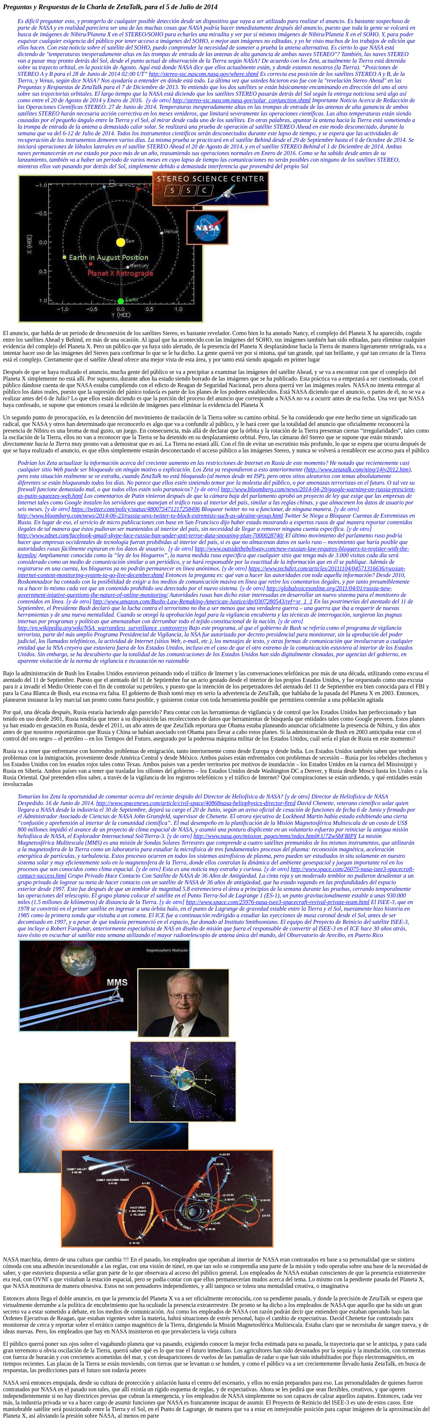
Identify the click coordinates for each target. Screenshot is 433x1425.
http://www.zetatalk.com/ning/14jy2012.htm (357, 469)
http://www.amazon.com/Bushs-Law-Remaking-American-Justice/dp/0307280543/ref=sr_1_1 (202, 601)
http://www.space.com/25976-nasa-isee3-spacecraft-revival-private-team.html (278, 902)
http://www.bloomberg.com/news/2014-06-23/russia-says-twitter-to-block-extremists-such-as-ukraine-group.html (150, 516)
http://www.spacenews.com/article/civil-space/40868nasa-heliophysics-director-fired (195, 803)
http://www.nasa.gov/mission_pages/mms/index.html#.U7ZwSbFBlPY (275, 836)
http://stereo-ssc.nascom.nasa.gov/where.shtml (203, 74)
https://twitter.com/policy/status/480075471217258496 (136, 509)
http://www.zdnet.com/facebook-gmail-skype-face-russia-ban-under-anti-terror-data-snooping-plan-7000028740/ (151, 535)
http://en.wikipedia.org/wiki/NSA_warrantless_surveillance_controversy (103, 628)
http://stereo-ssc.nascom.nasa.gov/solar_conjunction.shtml (241, 100)
